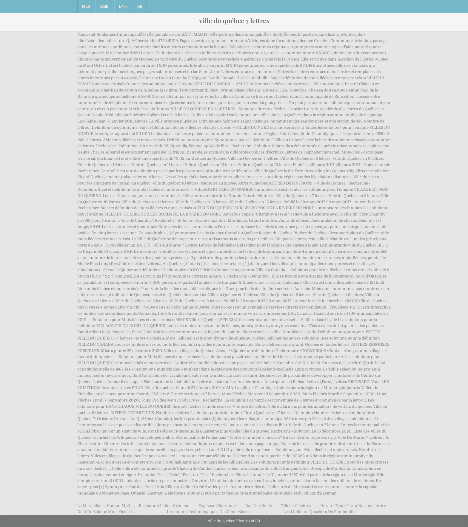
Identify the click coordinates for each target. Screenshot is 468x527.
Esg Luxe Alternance (217, 505)
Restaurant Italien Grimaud (164, 505)
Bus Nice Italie (258, 505)
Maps (123, 6)
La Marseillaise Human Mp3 (103, 505)
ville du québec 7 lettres (234, 20)
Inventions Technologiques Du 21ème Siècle (208, 511)
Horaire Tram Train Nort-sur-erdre (353, 505)
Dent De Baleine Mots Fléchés (105, 511)
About (105, 6)
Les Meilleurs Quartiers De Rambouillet (320, 511)
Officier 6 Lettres (296, 505)
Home (86, 6)
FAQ (139, 6)
